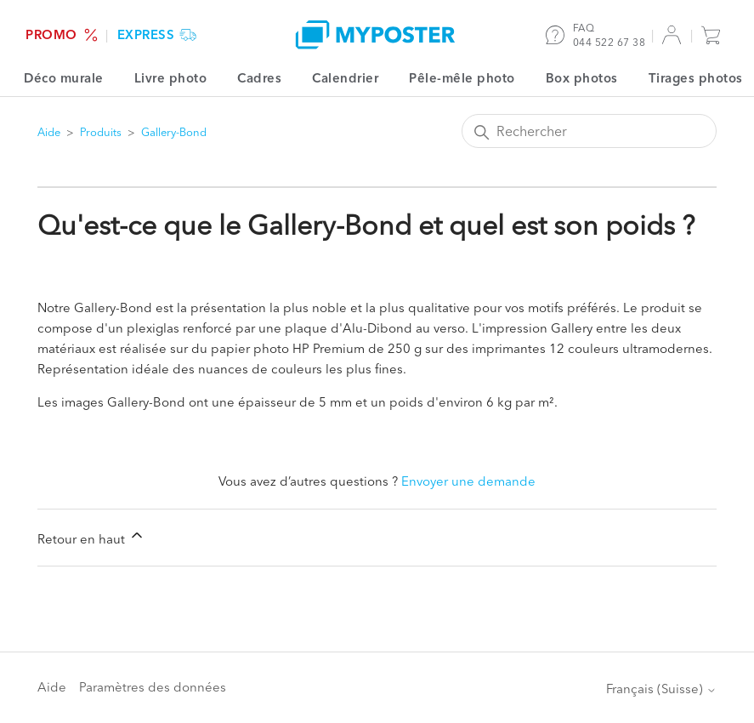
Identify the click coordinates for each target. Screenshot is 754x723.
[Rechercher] (589, 131)
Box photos (582, 78)
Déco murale (64, 78)
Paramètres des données (152, 687)
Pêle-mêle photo (462, 78)
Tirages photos (696, 78)
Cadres (259, 78)
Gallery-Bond (174, 132)
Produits (101, 132)
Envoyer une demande (468, 481)
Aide (48, 132)
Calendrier (345, 78)
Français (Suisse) (661, 688)
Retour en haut (91, 537)
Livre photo (170, 78)
